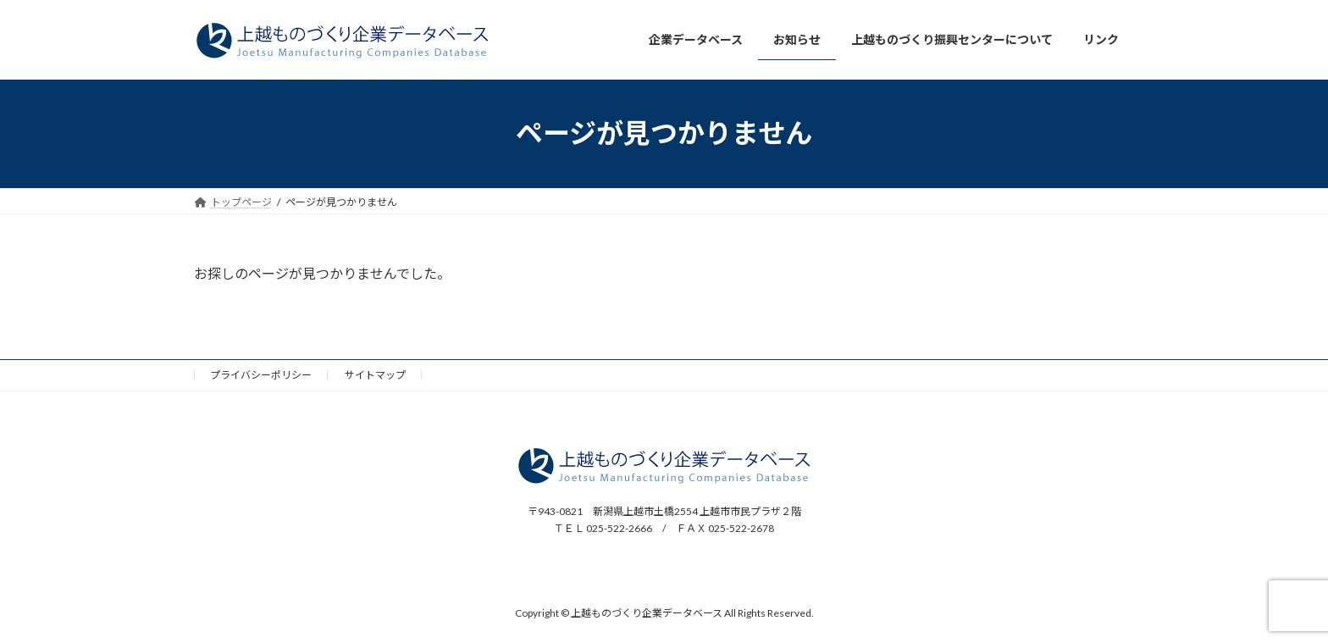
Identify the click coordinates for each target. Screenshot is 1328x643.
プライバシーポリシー (261, 375)
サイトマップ (375, 375)
